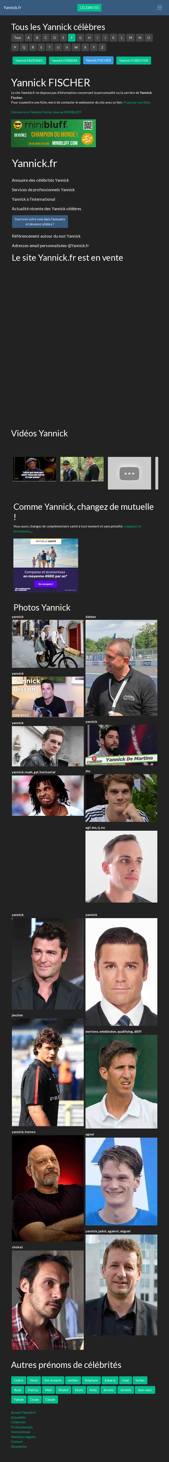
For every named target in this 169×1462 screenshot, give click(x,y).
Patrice (33, 1390)
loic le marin (53, 1380)
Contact (17, 1441)
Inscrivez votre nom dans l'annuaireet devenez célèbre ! (40, 221)
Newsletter (19, 1446)
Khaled (63, 1390)
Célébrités (89, 7)
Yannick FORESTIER (133, 60)
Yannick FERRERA (65, 60)
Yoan (125, 1380)
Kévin (34, 1380)
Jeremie (125, 1390)
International (20, 1432)
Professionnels (22, 1427)
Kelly (93, 1390)
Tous (17, 37)
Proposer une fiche (136, 102)
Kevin (79, 1390)
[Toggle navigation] (160, 7)
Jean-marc (145, 1390)
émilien (73, 1380)
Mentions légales (23, 1437)
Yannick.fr (12, 7)
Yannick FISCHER (98, 60)
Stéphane (91, 1380)
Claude (50, 1399)
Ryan (17, 1390)
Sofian (140, 1380)
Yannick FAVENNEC (29, 60)
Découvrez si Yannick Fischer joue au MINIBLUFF (46, 112)
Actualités (18, 1417)
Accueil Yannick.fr (23, 1412)
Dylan (34, 1399)
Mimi (48, 1390)
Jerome (108, 1390)
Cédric (18, 1380)
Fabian (19, 1399)
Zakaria (109, 1380)
